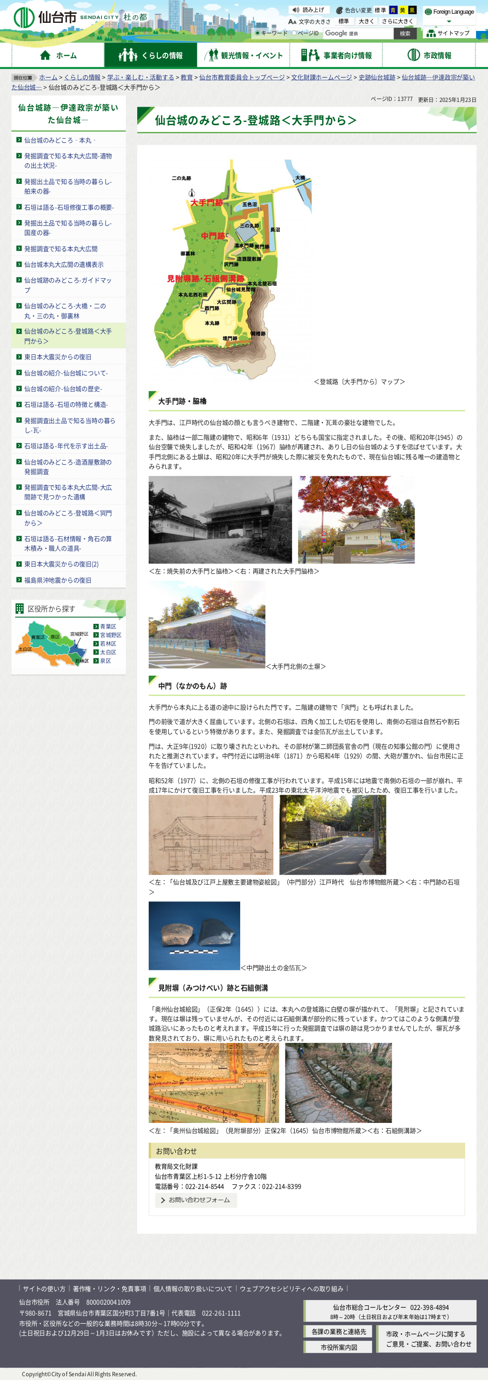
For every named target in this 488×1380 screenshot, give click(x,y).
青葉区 (108, 626)
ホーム (48, 76)
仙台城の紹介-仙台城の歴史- (63, 387)
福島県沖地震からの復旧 (58, 579)
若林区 (108, 643)
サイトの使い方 (44, 1287)
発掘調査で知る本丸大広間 (61, 247)
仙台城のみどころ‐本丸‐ (61, 139)
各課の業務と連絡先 (339, 1331)
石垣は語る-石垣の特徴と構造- (66, 404)
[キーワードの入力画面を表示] (257, 32)
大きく (367, 21)
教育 (187, 76)
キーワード (271, 33)
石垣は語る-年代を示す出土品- (66, 445)
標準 (381, 10)
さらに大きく (398, 21)
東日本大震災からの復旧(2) (61, 563)
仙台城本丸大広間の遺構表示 (63, 263)
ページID (305, 33)
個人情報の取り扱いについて (193, 1287)
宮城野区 (111, 635)
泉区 (105, 660)
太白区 (108, 652)
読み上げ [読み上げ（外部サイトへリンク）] (313, 9)
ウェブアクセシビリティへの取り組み (292, 1287)
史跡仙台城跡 (377, 76)
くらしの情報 (82, 76)
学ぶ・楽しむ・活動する (140, 76)
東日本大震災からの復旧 (58, 356)
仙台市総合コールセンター (370, 1306)
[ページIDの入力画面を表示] (294, 32)
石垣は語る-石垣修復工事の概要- (69, 206)
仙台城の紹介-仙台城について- (66, 372)
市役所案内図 (339, 1346)
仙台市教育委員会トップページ (242, 76)
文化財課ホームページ (321, 76)
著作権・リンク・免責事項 (109, 1287)
